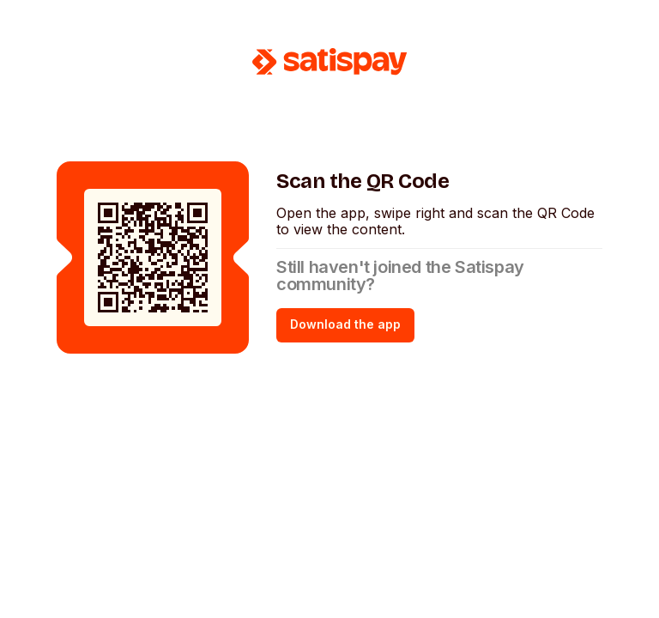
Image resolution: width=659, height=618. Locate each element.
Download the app (345, 324)
